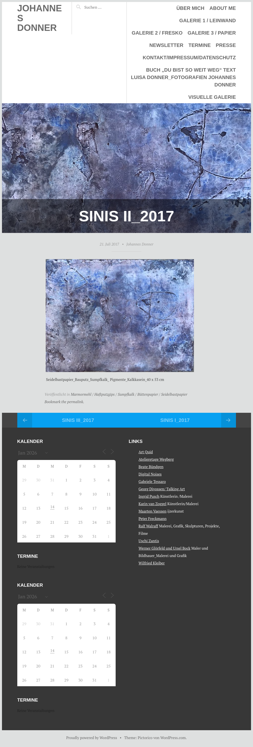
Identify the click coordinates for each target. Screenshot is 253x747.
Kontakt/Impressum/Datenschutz (189, 57)
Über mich (190, 8)
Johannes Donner (139, 244)
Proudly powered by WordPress (91, 737)
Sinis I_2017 (175, 420)
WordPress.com (173, 737)
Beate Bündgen (151, 466)
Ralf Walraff (148, 525)
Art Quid (146, 451)
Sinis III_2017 (78, 420)
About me (223, 8)
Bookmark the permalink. (64, 401)
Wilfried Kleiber (152, 562)
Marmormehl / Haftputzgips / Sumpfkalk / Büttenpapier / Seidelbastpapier (129, 394)
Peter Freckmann (153, 518)
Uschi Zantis (149, 540)
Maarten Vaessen (153, 511)
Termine (200, 45)
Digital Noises (150, 474)
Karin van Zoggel (153, 503)
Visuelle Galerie (212, 97)
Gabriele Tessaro (152, 481)
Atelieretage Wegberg (156, 459)
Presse (226, 45)
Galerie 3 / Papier (212, 33)
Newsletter (166, 45)
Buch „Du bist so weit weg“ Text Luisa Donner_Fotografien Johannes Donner (183, 77)
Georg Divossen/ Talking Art (162, 488)
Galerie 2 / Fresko (157, 33)
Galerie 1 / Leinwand (207, 20)
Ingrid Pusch (149, 496)
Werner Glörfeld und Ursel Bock (164, 548)
